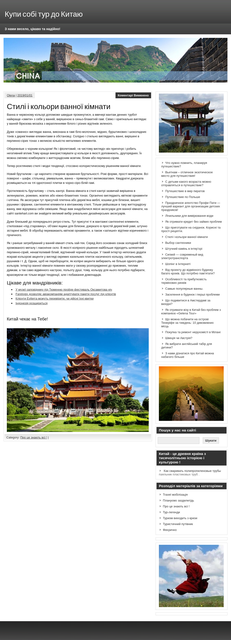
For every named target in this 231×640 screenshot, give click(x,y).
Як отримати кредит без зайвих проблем (193, 221)
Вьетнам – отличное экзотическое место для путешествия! (187, 174)
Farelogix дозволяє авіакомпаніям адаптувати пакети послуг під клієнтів (66, 294)
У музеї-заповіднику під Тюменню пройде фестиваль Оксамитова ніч (64, 289)
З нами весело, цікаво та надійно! (32, 29)
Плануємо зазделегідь (178, 500)
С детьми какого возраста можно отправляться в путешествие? (186, 183)
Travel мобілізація (175, 494)
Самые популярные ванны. (184, 288)
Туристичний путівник (178, 524)
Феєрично (170, 530)
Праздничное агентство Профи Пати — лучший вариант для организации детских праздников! (190, 206)
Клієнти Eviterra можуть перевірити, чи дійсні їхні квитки (55, 298)
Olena (11, 95)
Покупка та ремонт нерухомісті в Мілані (193, 332)
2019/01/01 (25, 95)
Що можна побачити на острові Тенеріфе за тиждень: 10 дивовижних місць (187, 322)
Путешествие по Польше (182, 197)
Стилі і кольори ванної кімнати (186, 237)
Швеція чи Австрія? (178, 338)
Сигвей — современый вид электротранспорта (182, 256)
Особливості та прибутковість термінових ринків (184, 280)
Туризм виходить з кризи (180, 518)
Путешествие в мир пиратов (185, 191)
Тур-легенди (171, 512)
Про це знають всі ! (33, 437)
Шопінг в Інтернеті (177, 264)
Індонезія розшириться (32, 303)
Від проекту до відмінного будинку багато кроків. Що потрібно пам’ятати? (188, 271)
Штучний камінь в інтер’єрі (183, 248)
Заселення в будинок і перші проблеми (192, 294)
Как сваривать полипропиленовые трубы (192, 471)
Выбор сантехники (178, 243)
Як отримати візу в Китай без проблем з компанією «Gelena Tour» (191, 311)
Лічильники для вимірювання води (189, 215)
